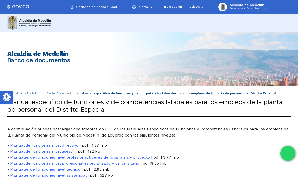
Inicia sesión (172, 6)
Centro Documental (60, 93)
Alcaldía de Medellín (25, 93)
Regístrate (195, 6)
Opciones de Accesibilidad (96, 7)
